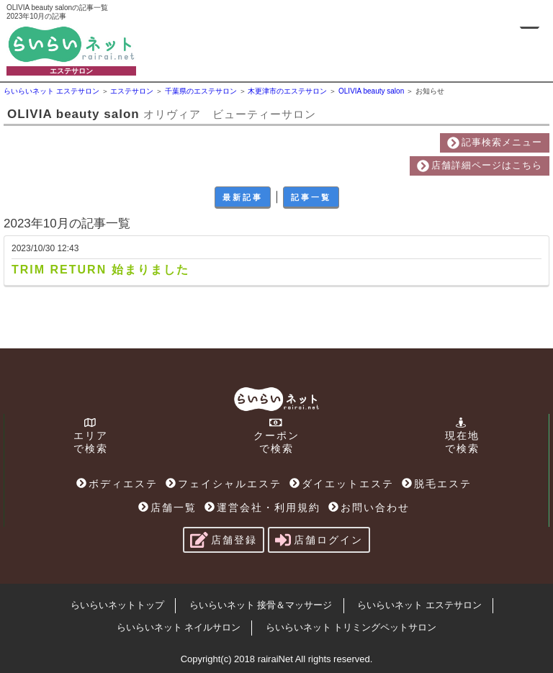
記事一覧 (311, 197)
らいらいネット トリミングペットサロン (351, 627)
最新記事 (242, 197)
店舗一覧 (167, 507)
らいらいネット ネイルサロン (179, 627)
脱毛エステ (437, 483)
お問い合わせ (369, 507)
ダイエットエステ (341, 483)
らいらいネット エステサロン (419, 605)
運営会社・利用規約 (262, 507)
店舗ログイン (319, 540)
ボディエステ (117, 483)
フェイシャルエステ (224, 483)
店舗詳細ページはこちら (479, 166)
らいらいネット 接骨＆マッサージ (261, 605)
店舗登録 (223, 540)
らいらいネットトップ (117, 605)
